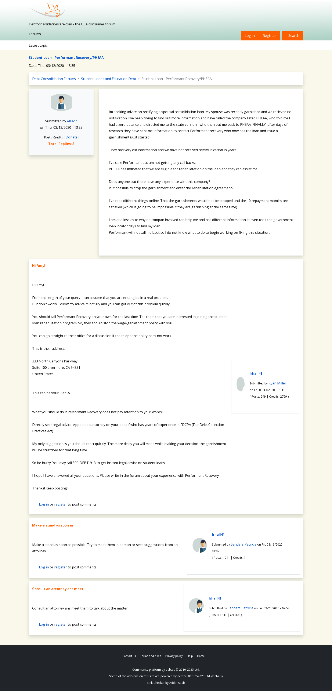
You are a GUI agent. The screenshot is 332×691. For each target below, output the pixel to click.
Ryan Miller (277, 383)
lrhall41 (256, 373)
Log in (250, 35)
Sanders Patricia (243, 544)
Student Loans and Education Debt (108, 78)
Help (190, 656)
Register (269, 35)
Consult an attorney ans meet (57, 588)
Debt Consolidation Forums (54, 78)
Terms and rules (150, 656)
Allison (72, 121)
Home (201, 656)
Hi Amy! (38, 265)
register (60, 504)
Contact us (129, 656)
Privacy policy (174, 656)
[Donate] (71, 137)
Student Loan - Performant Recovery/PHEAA (66, 57)
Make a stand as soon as (52, 525)
